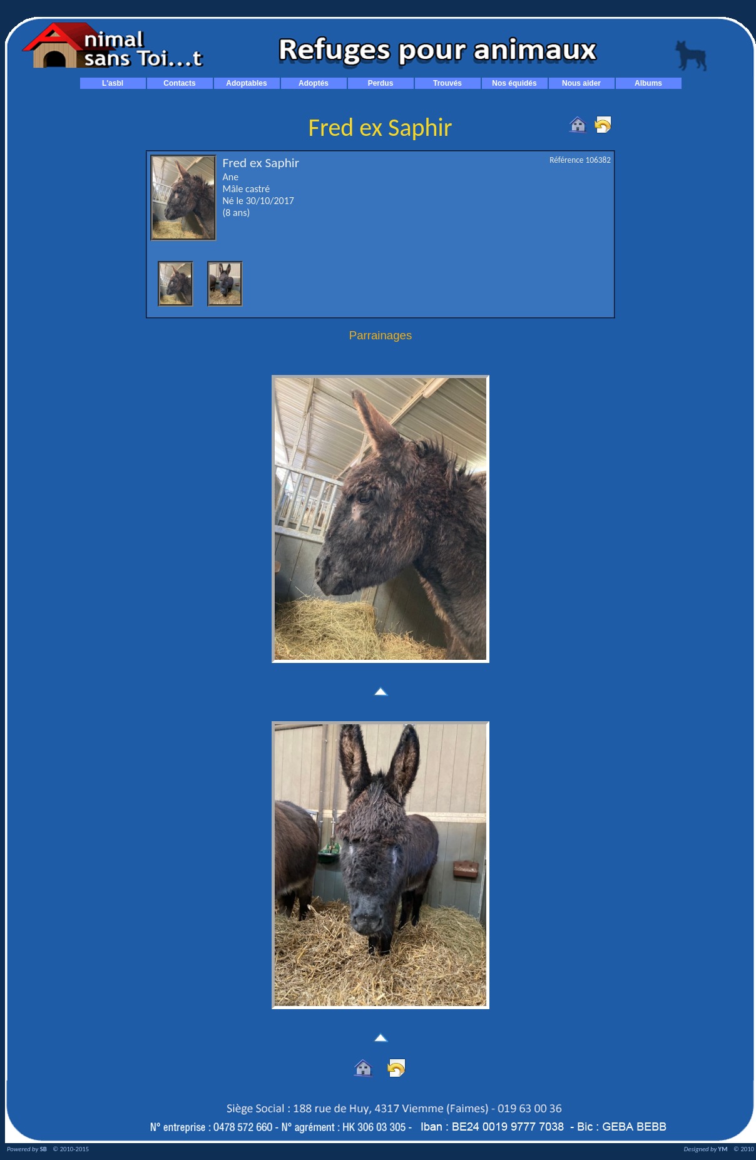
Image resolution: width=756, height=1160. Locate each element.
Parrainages (380, 335)
